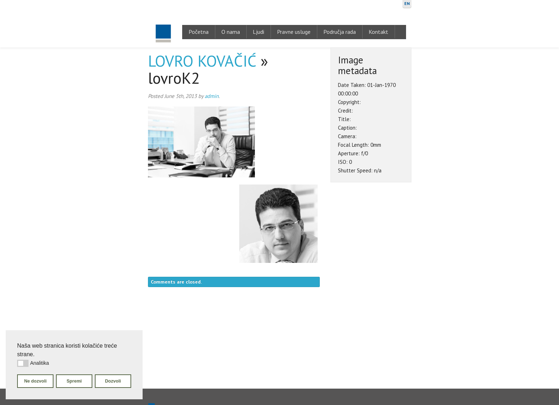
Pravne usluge (294, 31)
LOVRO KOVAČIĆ (202, 61)
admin (212, 96)
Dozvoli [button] (113, 381)
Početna (199, 31)
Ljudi (258, 31)
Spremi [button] (74, 381)
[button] (23, 363)
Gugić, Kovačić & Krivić (163, 23)
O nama (230, 31)
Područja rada (339, 31)
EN (407, 3)
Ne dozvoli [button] (35, 381)
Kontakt (378, 31)
